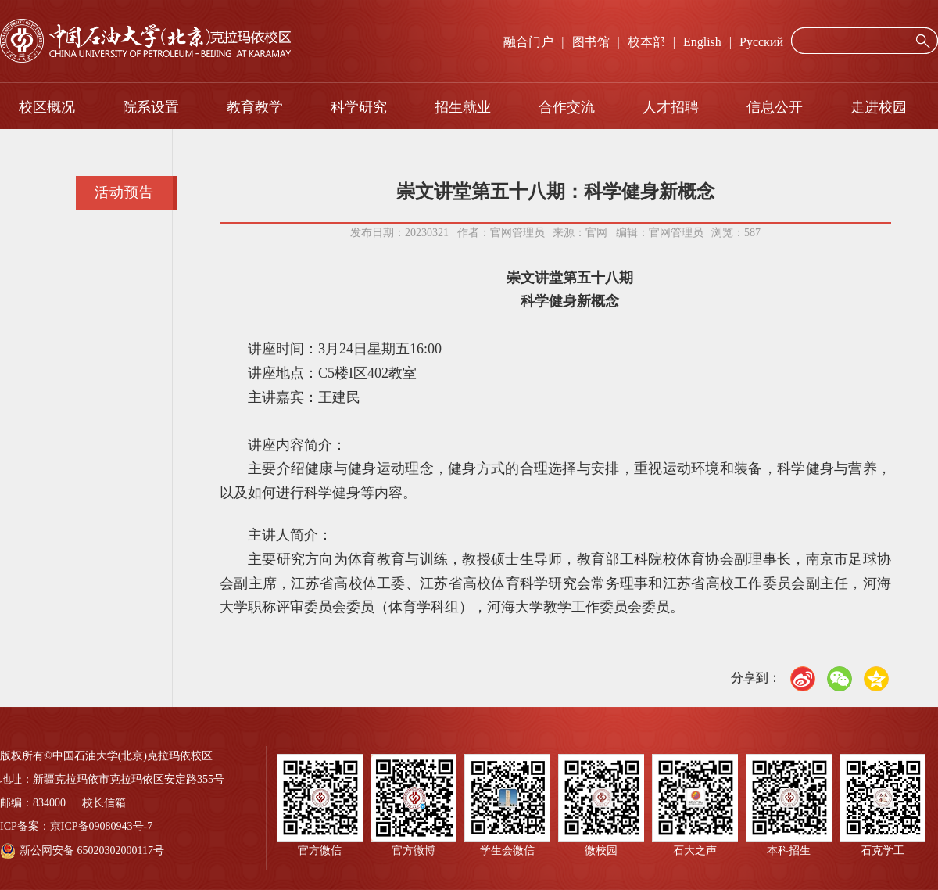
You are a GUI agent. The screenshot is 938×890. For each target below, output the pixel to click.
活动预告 (124, 192)
